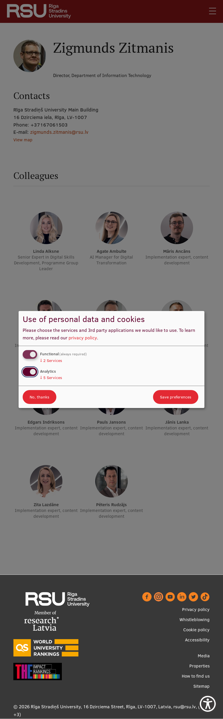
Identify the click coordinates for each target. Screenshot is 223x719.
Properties (199, 666)
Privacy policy (196, 610)
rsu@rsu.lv (184, 707)
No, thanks (39, 397)
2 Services (51, 360)
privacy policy (83, 337)
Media (204, 656)
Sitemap (201, 686)
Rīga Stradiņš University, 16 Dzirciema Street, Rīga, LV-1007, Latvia (101, 707)
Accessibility (197, 640)
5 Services (51, 377)
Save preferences (175, 397)
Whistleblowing (194, 620)
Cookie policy (196, 630)
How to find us (196, 676)
